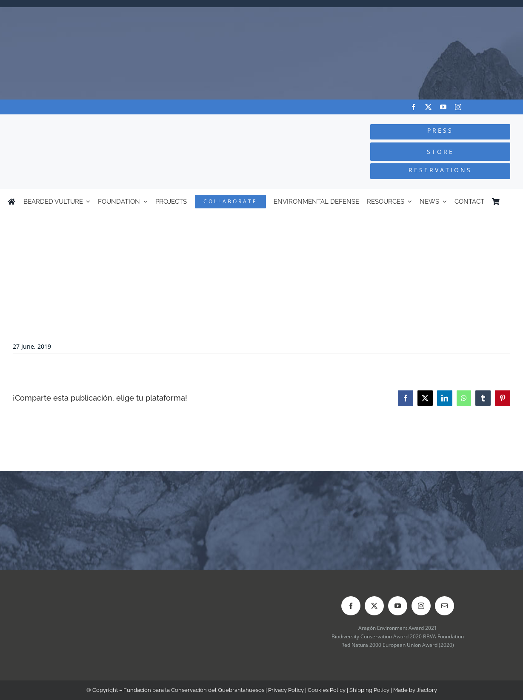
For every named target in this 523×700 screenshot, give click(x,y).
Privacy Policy (286, 690)
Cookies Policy (327, 690)
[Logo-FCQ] (98, 122)
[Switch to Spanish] (511, 201)
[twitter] (428, 107)
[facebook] (413, 107)
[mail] (444, 605)
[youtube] (443, 107)
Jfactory (427, 690)
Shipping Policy (369, 690)
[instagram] (458, 107)
